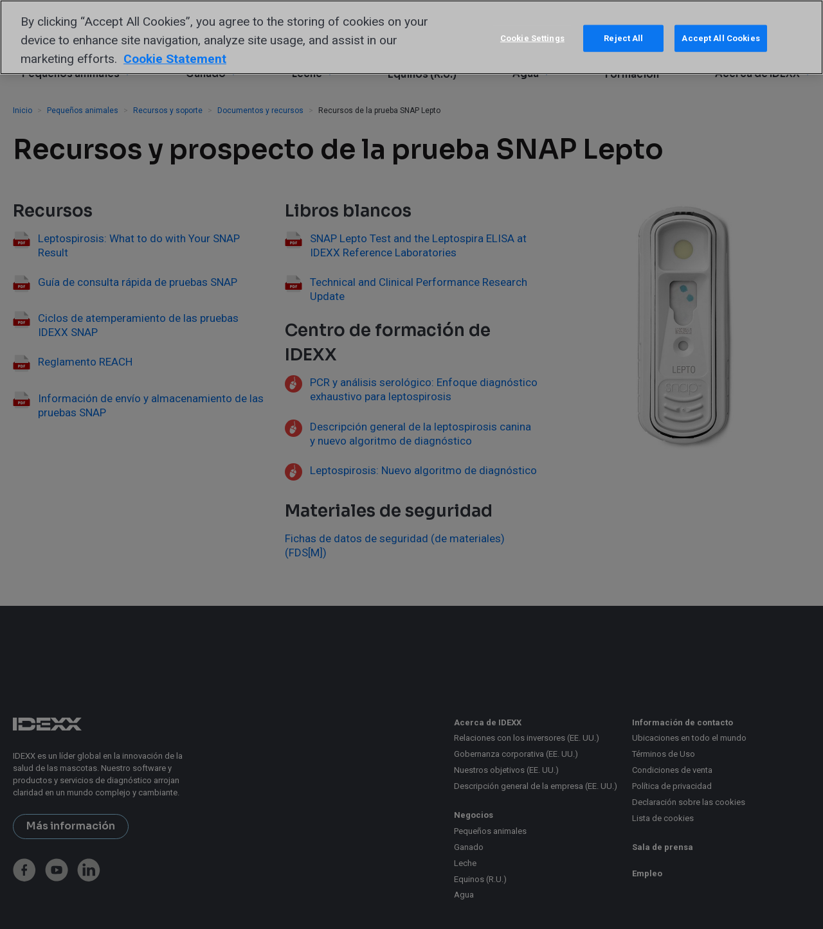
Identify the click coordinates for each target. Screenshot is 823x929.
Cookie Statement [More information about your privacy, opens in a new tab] (174, 58)
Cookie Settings (532, 38)
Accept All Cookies (720, 38)
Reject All (623, 38)
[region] (411, 37)
